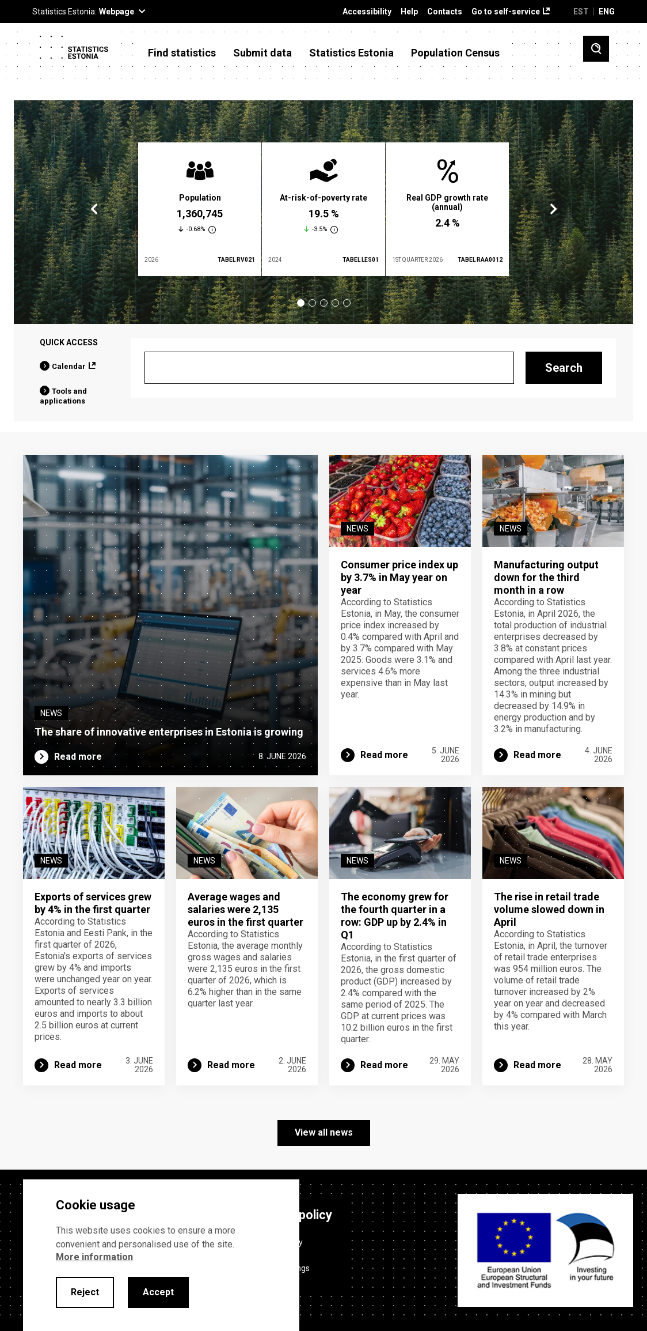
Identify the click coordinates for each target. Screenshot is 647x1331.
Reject (85, 1292)
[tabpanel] (199, 209)
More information (94, 1256)
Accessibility (366, 11)
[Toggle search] (596, 48)
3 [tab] (324, 303)
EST (581, 11)
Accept (158, 1292)
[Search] (329, 368)
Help (409, 11)
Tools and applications (63, 396)
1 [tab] (301, 303)
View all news (324, 1132)
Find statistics (182, 53)
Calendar (69, 366)
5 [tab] (347, 303)
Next (552, 209)
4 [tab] (335, 303)
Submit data (262, 53)
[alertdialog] (161, 1255)
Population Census (455, 53)
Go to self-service (505, 11)
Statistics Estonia (351, 53)
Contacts (444, 11)
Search (564, 368)
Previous (94, 209)
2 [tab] (312, 303)
